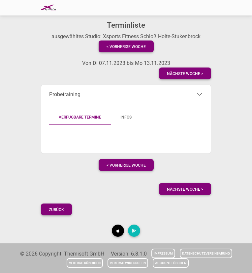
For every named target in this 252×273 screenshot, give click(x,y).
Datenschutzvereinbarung (206, 253)
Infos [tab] (126, 117)
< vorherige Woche (126, 46)
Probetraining (64, 94)
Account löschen (170, 263)
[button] (118, 231)
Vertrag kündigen (85, 263)
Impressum (163, 253)
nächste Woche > (185, 73)
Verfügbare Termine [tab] (80, 117)
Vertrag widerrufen (128, 263)
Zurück (56, 209)
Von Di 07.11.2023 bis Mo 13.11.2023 (126, 63)
